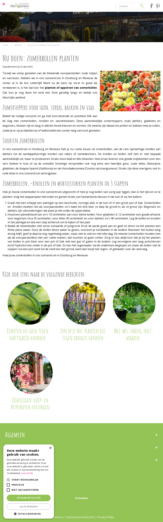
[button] (29, 513)
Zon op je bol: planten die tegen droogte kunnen (82, 334)
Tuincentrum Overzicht (79, 517)
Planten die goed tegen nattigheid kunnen (27, 334)
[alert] (28, 481)
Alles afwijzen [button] (29, 506)
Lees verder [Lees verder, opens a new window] (27, 473)
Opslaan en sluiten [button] (28, 497)
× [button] (50, 448)
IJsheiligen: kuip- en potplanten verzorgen (30, 403)
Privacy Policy (105, 517)
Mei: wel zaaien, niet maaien (133, 334)
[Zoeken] (128, 6)
